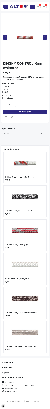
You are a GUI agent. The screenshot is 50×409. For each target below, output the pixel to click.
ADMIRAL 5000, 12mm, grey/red (17, 245)
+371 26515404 (11, 391)
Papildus (6, 372)
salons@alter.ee (11, 388)
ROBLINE (5, 92)
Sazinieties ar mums (11, 377)
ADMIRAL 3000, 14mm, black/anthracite (21, 313)
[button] (5, 37)
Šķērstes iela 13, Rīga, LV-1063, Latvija (20, 385)
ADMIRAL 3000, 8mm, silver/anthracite (20, 346)
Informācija (7, 367)
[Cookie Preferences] (3, 406)
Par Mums (6, 362)
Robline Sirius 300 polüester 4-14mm (19, 177)
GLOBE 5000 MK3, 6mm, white (17, 279)
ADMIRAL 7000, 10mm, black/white (19, 211)
